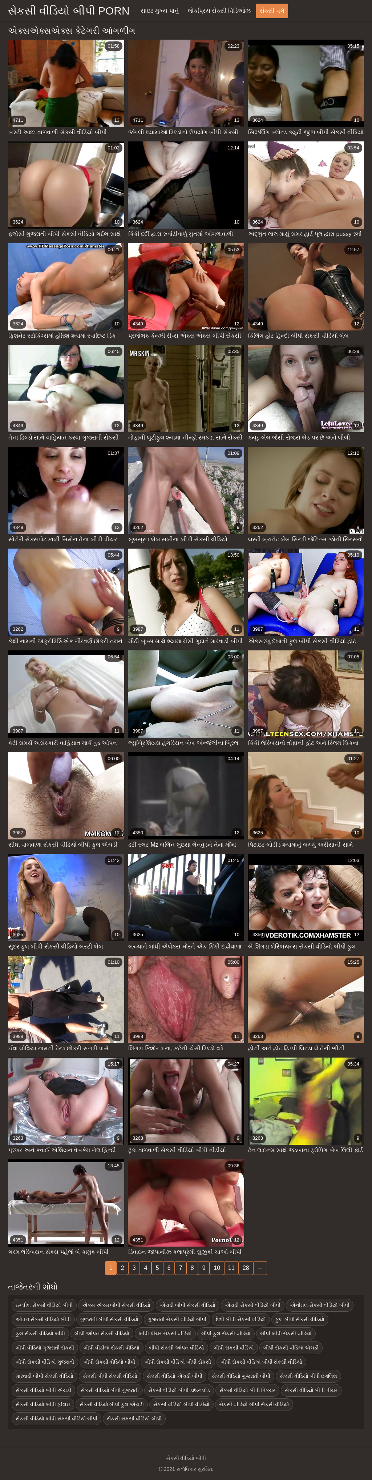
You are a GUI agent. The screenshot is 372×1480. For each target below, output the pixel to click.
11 (231, 1268)
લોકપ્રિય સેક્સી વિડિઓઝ (219, 11)
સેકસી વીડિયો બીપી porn (69, 11)
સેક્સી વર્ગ (272, 11)
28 (246, 1268)
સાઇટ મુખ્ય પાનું (160, 11)
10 (217, 1268)
